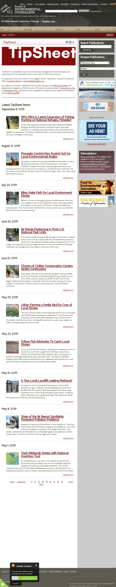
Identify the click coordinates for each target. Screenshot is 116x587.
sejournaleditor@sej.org (33, 81)
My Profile (64, 4)
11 (31, 482)
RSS (112, 4)
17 (54, 482)
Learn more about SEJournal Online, (94, 162)
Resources (88, 29)
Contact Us (75, 4)
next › (71, 482)
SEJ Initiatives (14, 29)
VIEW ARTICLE (68, 139)
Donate (29, 4)
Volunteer (104, 4)
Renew (66, 571)
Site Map (73, 571)
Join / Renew (40, 4)
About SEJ (107, 29)
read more (16, 583)
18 (58, 482)
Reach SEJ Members (90, 4)
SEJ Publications (44, 29)
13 (39, 482)
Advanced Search (96, 11)
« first (12, 482)
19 (62, 482)
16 (50, 482)
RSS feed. (12, 93)
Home (22, 4)
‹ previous (21, 482)
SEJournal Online (60, 85)
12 (35, 482)
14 (43, 482)
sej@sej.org (9, 581)
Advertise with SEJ (96, 144)
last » (41, 484)
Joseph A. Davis (14, 81)
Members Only (52, 4)
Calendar (68, 29)
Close (36, 565)
